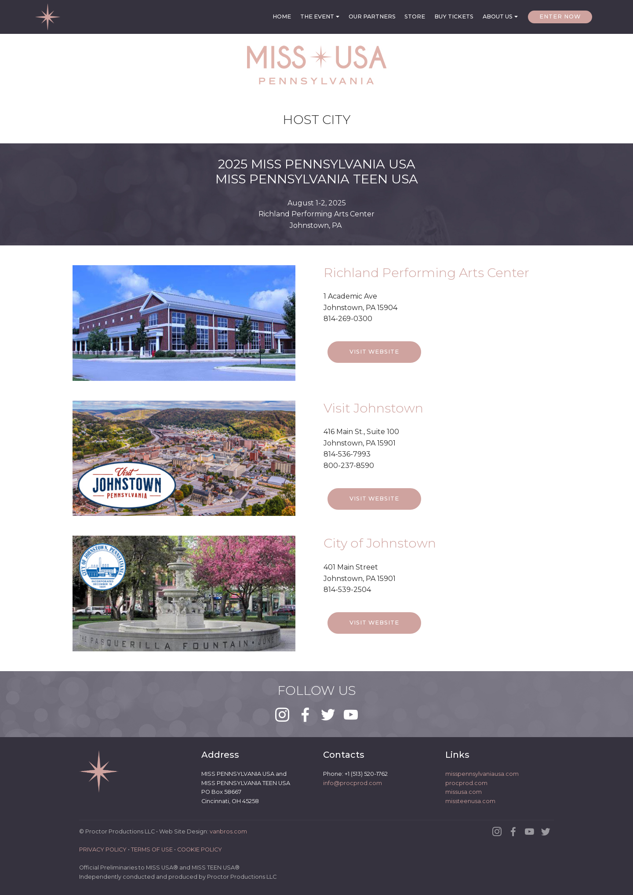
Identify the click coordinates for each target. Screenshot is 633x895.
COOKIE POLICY (199, 850)
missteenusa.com (470, 801)
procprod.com (466, 783)
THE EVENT (317, 16)
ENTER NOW (560, 16)
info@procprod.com (352, 783)
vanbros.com (228, 832)
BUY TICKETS (453, 16)
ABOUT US (498, 16)
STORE (414, 16)
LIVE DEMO (473, 364)
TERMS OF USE (152, 850)
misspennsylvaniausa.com (482, 774)
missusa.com (463, 792)
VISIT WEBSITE (374, 364)
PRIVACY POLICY (103, 850)
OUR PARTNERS (372, 16)
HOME (282, 16)
